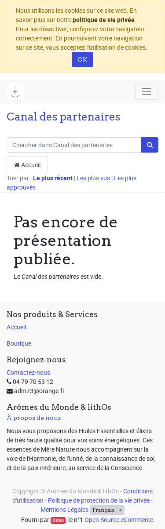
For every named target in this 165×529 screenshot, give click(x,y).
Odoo (58, 520)
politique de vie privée (104, 19)
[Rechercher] (149, 145)
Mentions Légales (64, 509)
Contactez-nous (28, 372)
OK (82, 59)
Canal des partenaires (64, 116)
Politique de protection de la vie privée (99, 500)
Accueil (27, 165)
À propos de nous (34, 417)
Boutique (19, 343)
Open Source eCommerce (118, 519)
